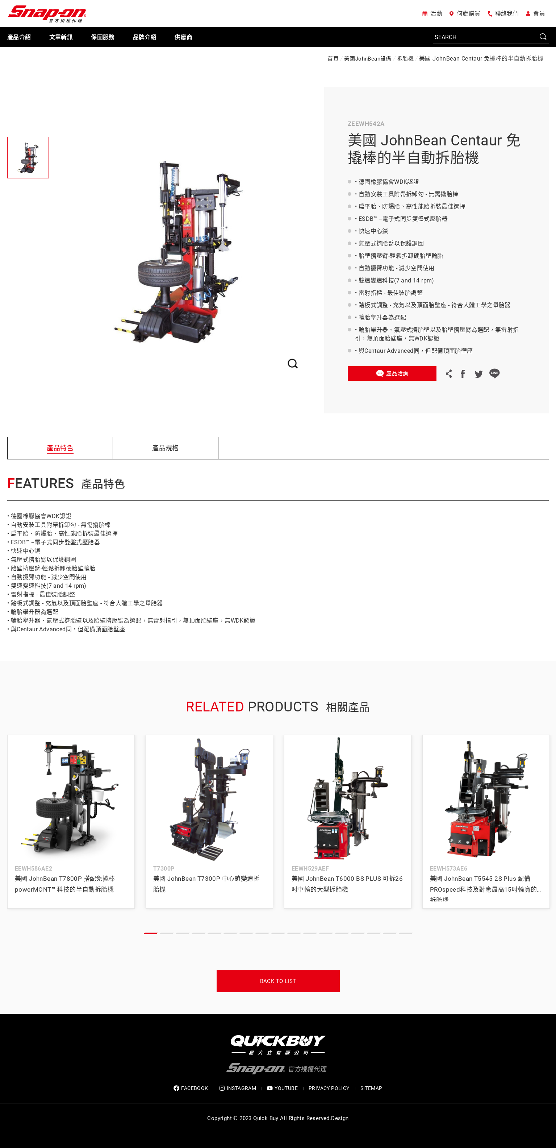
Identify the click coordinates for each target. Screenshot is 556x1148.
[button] (150, 933)
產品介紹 (19, 37)
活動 (436, 13)
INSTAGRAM (237, 1088)
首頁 (333, 58)
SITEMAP (371, 1088)
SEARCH (543, 37)
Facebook (462, 373)
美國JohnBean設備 (368, 58)
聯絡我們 (507, 13)
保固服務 (103, 37)
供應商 (183, 37)
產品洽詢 (397, 373)
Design (339, 1118)
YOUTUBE (282, 1088)
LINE (494, 373)
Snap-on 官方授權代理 (47, 14)
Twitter (478, 373)
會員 (539, 13)
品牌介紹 (145, 37)
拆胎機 (405, 58)
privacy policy (329, 1088)
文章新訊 (61, 37)
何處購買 (469, 13)
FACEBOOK (191, 1088)
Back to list (278, 981)
